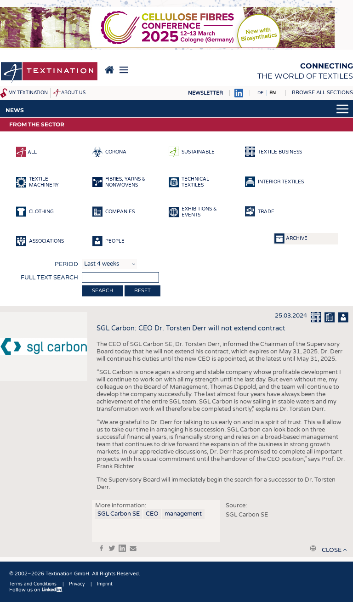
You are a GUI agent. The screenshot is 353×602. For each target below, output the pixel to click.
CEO (152, 513)
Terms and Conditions (33, 584)
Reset (142, 291)
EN (272, 93)
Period (66, 264)
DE (260, 93)
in (122, 548)
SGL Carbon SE (118, 513)
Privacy (77, 584)
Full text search (49, 277)
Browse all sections (322, 93)
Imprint (105, 584)
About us (73, 93)
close (332, 550)
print (313, 548)
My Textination (28, 93)
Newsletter (205, 93)
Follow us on (36, 590)
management (183, 513)
